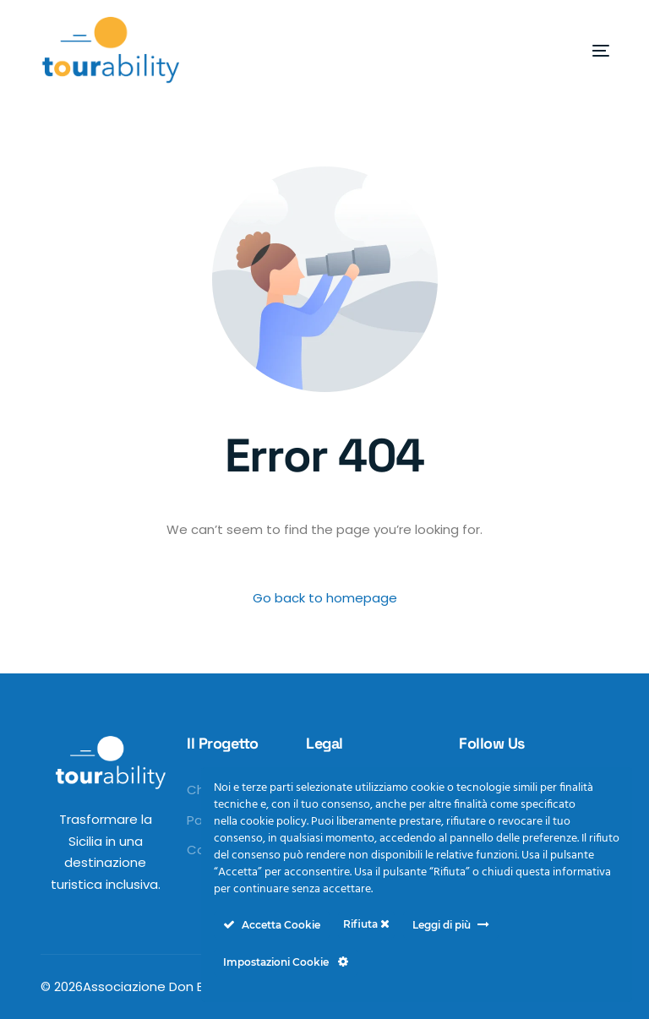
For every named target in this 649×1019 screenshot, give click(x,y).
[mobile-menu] (571, 51)
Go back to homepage (325, 598)
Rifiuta (366, 924)
